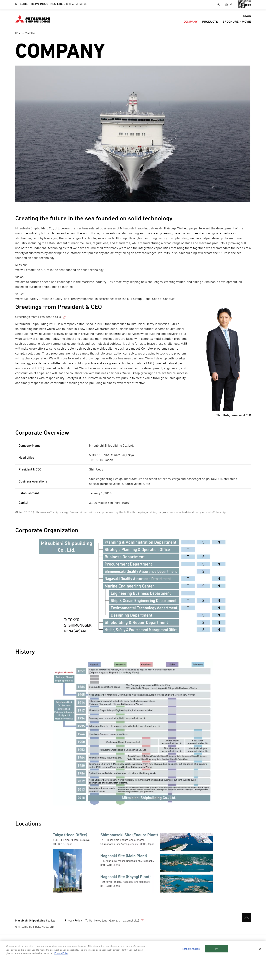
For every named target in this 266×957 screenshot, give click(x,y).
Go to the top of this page (246, 917)
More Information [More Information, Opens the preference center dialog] (191, 948)
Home (18, 33)
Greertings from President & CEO (40, 317)
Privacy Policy (73, 920)
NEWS (247, 17)
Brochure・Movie (237, 23)
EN (226, 5)
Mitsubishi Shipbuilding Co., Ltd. (35, 920)
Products (210, 23)
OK (216, 948)
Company (190, 23)
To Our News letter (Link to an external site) (114, 920)
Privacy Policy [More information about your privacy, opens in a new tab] (61, 953)
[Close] (260, 949)
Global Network (51, 5)
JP (231, 5)
